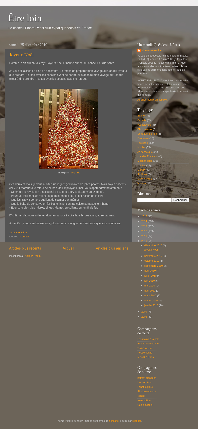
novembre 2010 (153, 256)
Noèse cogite (144, 352)
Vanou (140, 395)
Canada (24, 236)
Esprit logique (145, 387)
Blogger (136, 421)
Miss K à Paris (145, 357)
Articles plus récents (25, 248)
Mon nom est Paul (152, 50)
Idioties (141, 147)
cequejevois (144, 124)
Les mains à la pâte (148, 339)
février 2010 (151, 300)
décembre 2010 (153, 245)
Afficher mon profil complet (152, 99)
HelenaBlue (144, 400)
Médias (141, 165)
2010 (144, 241)
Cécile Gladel (145, 405)
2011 (144, 236)
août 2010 (150, 270)
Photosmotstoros (147, 391)
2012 (144, 231)
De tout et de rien (147, 133)
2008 (144, 316)
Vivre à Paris (144, 179)
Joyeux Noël (21, 54)
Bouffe (141, 115)
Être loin (25, 18)
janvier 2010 (151, 305)
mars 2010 (150, 295)
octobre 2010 (152, 260)
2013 (144, 226)
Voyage (141, 183)
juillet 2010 (150, 275)
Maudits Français (147, 156)
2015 (144, 216)
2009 (144, 311)
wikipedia (75, 173)
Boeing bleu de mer (148, 343)
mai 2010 (150, 285)
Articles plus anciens (112, 248)
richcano (114, 421)
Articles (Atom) (33, 256)
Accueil (68, 248)
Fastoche (142, 143)
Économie (143, 138)
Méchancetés (145, 160)
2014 (144, 221)
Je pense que (145, 152)
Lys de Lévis (144, 382)
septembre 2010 (154, 265)
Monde (141, 170)
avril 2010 (150, 290)
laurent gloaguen (146, 378)
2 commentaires (18, 232)
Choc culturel (144, 129)
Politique (142, 174)
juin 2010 (150, 280)
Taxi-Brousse (144, 348)
